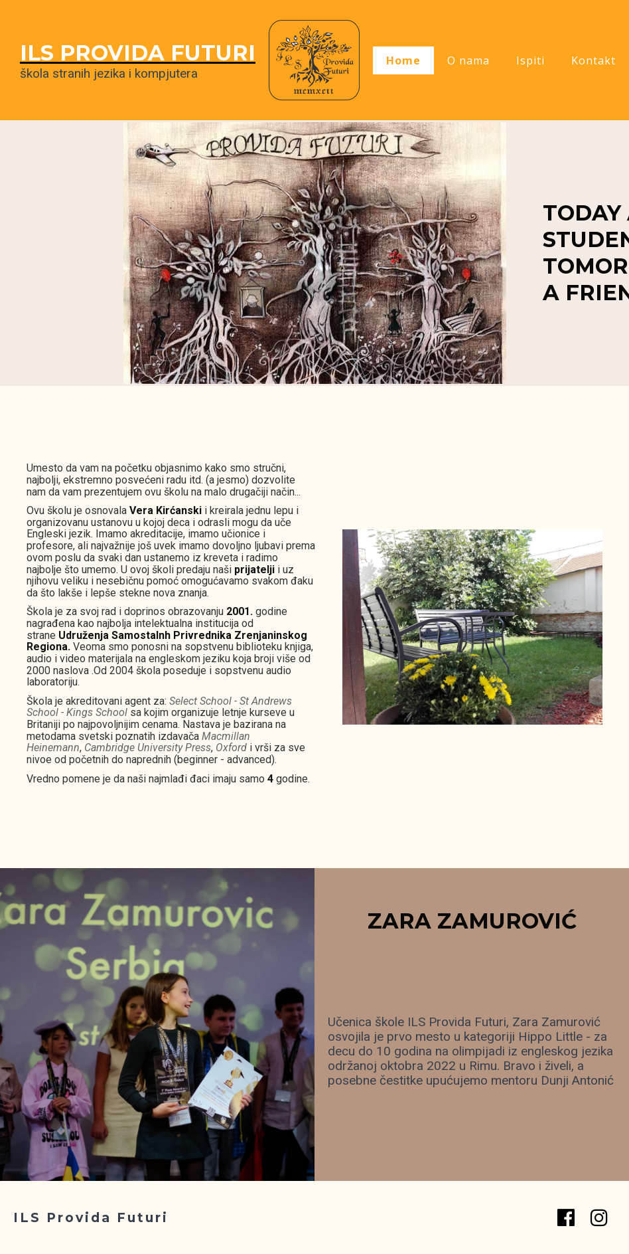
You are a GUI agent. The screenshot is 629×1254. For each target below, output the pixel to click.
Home (403, 60)
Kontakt (593, 60)
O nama (468, 60)
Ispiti (530, 60)
